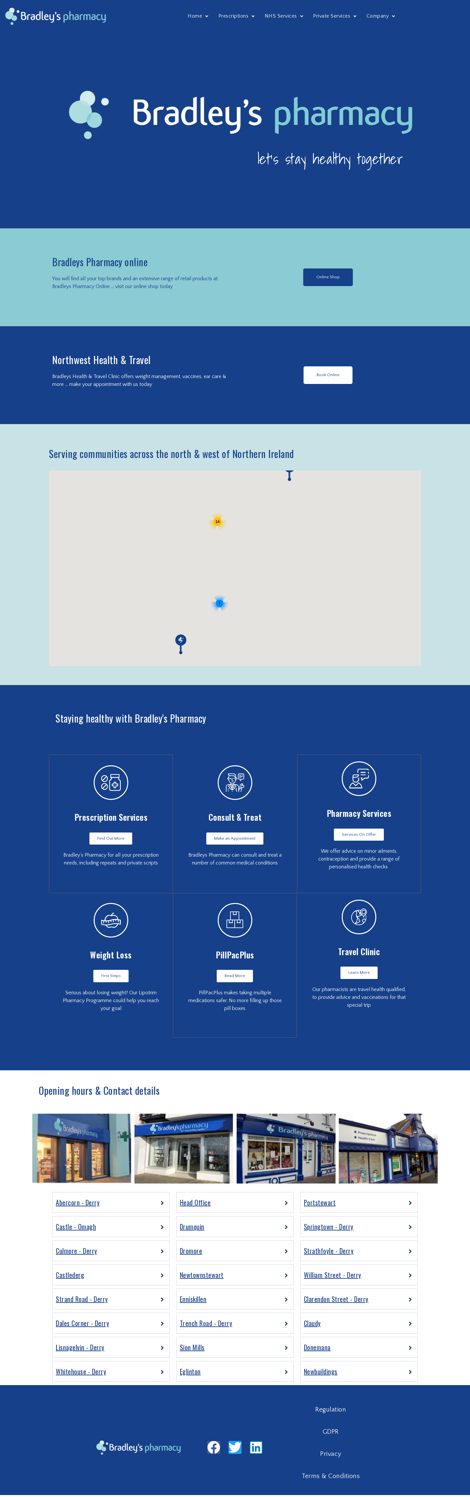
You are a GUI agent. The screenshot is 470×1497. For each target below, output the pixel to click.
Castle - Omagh (76, 1228)
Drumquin (192, 1228)
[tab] (111, 1204)
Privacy (330, 1455)
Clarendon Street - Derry (336, 1301)
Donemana (317, 1349)
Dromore (191, 1253)
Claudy (312, 1325)
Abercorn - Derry (78, 1204)
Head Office (195, 1204)
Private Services (335, 16)
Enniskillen (193, 1301)
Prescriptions (236, 16)
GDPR (331, 1433)
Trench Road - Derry (206, 1325)
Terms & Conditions (331, 1478)
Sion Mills (192, 1349)
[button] (328, 277)
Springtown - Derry (328, 1228)
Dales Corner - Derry (82, 1325)
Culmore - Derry (76, 1253)
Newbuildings (320, 1373)
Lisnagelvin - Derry (80, 1349)
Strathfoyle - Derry (329, 1253)
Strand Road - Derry (82, 1301)
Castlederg (70, 1277)
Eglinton (190, 1373)
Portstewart (320, 1204)
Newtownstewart (202, 1277)
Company (381, 16)
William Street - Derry (332, 1277)
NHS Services (284, 16)
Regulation (330, 1411)
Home (198, 16)
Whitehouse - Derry (81, 1373)
